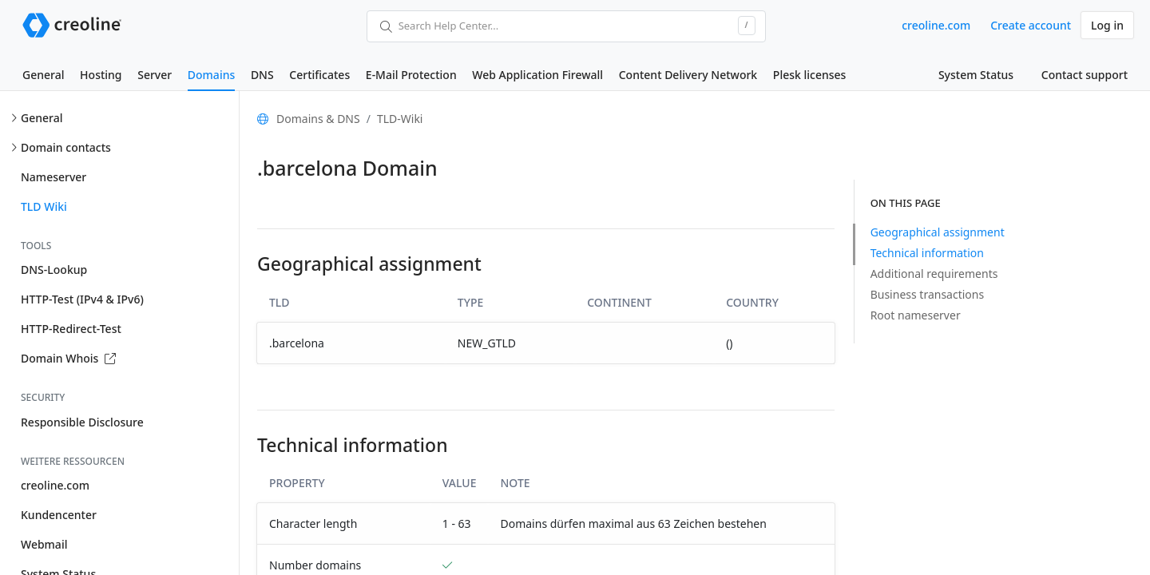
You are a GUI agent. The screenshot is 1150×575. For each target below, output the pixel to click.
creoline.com (936, 25)
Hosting (100, 74)
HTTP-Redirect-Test (71, 328)
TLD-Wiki (400, 118)
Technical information (927, 252)
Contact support (1084, 74)
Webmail (44, 544)
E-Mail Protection (411, 74)
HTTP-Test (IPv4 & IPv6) (82, 299)
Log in (1107, 25)
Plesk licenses (810, 74)
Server (154, 74)
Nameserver (53, 176)
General (43, 74)
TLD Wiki (44, 206)
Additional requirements (934, 273)
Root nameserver (915, 315)
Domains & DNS (318, 118)
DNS (262, 74)
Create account (1030, 25)
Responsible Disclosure (82, 422)
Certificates (319, 74)
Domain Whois (68, 358)
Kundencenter (59, 514)
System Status (975, 74)
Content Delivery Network (688, 74)
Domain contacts (66, 147)
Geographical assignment (937, 232)
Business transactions (927, 294)
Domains (211, 74)
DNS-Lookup (54, 269)
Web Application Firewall (537, 74)
